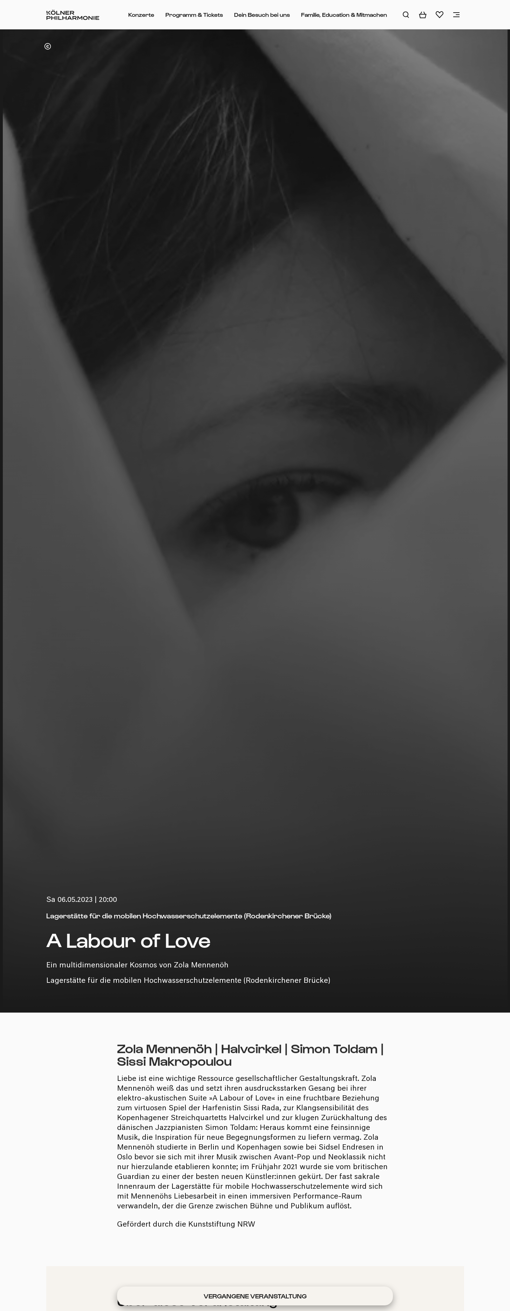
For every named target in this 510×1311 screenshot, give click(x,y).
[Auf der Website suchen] (406, 14)
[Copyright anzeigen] (47, 46)
